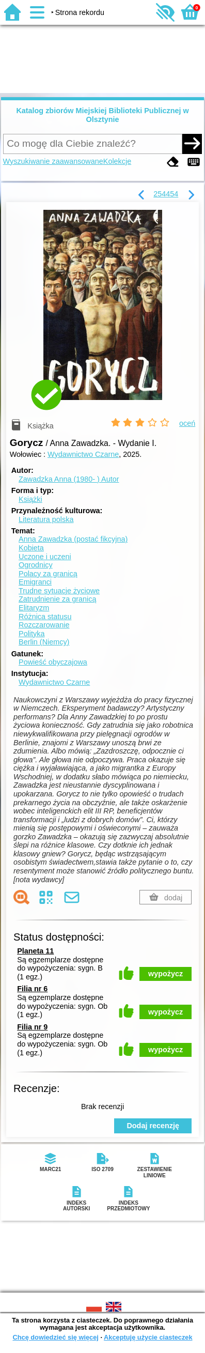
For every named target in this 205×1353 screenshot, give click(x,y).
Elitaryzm (34, 608)
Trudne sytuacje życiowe (59, 591)
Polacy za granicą (48, 574)
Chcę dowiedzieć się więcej (55, 1337)
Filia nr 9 (32, 1027)
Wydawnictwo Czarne (83, 454)
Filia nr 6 (32, 989)
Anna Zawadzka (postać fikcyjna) (73, 539)
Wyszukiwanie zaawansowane (53, 161)
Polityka (31, 633)
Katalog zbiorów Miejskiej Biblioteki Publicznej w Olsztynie (102, 115)
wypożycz (165, 974)
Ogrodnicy (36, 565)
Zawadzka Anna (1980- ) (69, 479)
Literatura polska (46, 519)
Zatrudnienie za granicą (57, 599)
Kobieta (31, 548)
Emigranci (35, 582)
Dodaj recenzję (153, 1125)
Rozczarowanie (44, 625)
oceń (187, 423)
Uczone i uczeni (45, 556)
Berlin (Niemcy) (44, 642)
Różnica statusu (45, 616)
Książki (30, 499)
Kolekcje (117, 161)
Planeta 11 (35, 951)
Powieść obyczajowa (53, 662)
